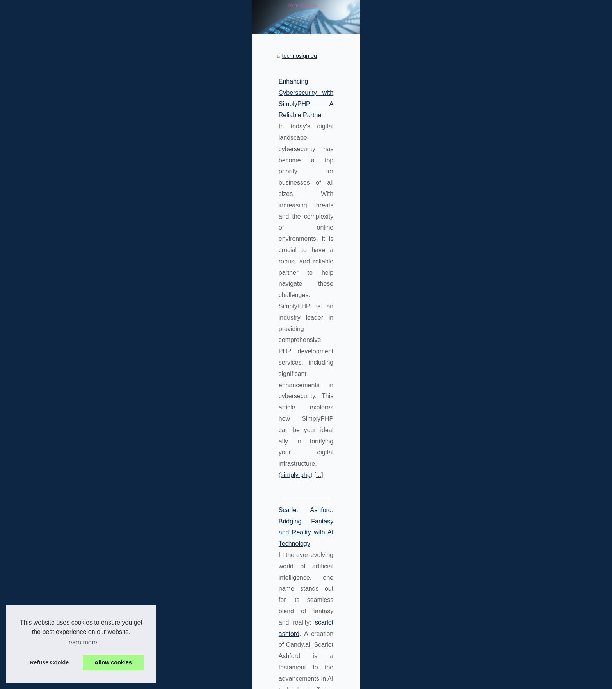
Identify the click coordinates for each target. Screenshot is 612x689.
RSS (186, 681)
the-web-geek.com (307, 382)
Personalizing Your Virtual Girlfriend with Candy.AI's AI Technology (167, 553)
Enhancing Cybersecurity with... (472, 288)
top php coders (359, 496)
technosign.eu (96, 163)
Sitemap (443, 174)
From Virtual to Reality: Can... (469, 252)
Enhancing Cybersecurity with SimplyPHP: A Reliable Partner (160, 188)
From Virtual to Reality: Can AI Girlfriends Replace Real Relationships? (213, 656)
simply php (133, 244)
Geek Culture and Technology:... (473, 305)
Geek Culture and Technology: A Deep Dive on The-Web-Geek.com (169, 371)
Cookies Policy (162, 681)
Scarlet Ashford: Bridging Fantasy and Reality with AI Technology (165, 279)
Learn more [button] (81, 642)
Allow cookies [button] (113, 662)
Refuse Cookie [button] (49, 662)
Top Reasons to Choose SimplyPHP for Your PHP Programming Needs (213, 643)
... (155, 244)
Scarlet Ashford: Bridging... (466, 217)
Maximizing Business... (461, 322)
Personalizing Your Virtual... (467, 234)
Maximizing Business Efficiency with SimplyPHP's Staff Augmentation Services (184, 462)
